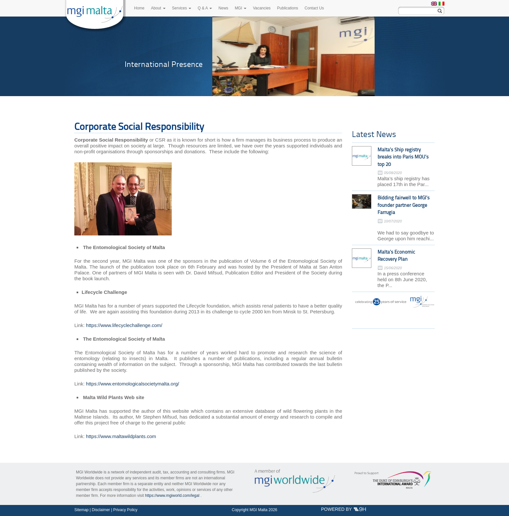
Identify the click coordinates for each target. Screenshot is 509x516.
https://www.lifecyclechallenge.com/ (124, 325)
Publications (287, 8)
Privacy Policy (125, 510)
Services (181, 8)
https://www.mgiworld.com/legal (172, 495)
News (223, 8)
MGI (240, 8)
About (158, 8)
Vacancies (261, 8)
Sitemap (81, 510)
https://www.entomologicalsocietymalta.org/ (132, 383)
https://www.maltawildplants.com (121, 436)
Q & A (205, 8)
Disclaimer (101, 510)
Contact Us (314, 8)
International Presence (164, 64)
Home (139, 8)
